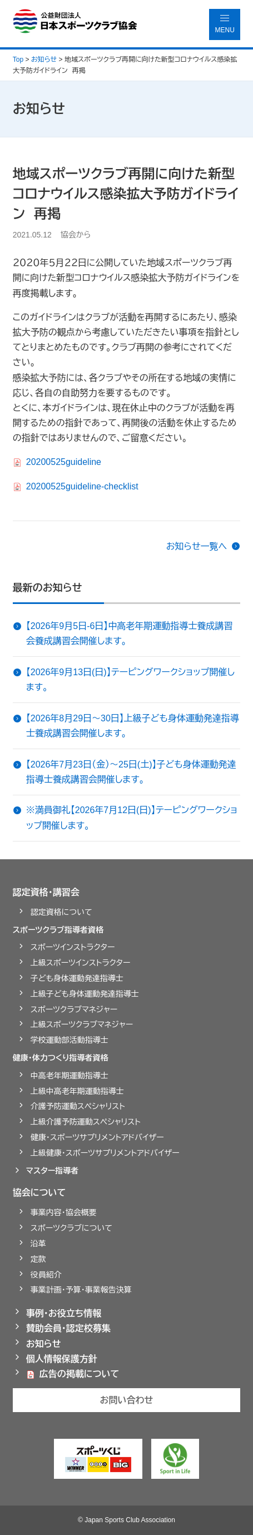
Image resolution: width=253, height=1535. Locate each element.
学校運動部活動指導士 (69, 1040)
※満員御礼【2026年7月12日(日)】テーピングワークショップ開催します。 (131, 817)
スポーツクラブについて (71, 1228)
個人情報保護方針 (61, 1359)
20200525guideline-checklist (82, 486)
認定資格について (61, 912)
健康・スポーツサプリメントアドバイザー (97, 1137)
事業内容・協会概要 (64, 1212)
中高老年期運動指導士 (69, 1075)
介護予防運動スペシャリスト (78, 1106)
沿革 (38, 1243)
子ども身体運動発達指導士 (77, 978)
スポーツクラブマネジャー (74, 1009)
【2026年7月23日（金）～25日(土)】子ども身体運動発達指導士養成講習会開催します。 (131, 772)
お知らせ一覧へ (196, 546)
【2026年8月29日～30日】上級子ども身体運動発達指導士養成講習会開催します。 (132, 726)
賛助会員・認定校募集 (68, 1328)
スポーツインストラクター (73, 947)
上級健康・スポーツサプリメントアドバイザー (105, 1152)
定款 (38, 1259)
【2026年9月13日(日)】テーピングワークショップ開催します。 (130, 679)
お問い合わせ (126, 1400)
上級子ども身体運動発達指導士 (85, 993)
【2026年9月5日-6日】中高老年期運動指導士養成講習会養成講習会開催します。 (129, 633)
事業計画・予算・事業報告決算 (81, 1289)
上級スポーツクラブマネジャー (82, 1024)
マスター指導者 (52, 1170)
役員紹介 (46, 1274)
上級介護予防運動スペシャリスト (86, 1121)
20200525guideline (63, 462)
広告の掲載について (79, 1374)
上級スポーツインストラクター (81, 962)
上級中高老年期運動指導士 (77, 1091)
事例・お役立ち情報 (64, 1313)
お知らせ (43, 1344)
